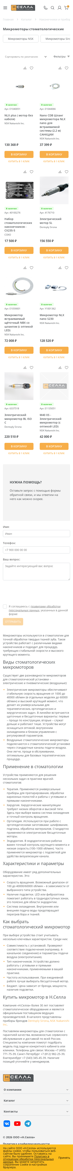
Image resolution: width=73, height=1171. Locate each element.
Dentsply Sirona (38, 1021)
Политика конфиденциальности (26, 1144)
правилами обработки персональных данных (35, 608)
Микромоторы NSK (20, 39)
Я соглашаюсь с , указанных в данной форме (38, 610)
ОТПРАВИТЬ (13, 621)
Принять (64, 1157)
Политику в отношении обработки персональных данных (28, 1159)
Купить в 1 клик (19, 161)
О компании (12, 1089)
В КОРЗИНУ (19, 154)
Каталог (9, 1100)
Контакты (11, 1111)
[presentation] (32, 592)
